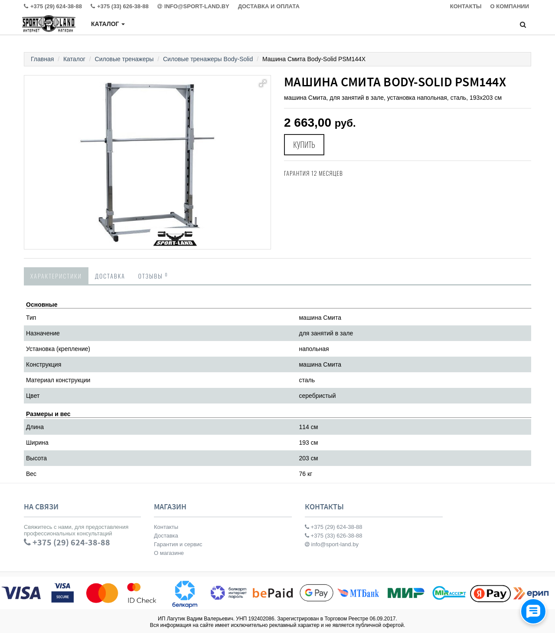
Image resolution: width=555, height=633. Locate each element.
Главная (42, 59)
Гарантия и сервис (178, 544)
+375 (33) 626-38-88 (333, 535)
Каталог (108, 23)
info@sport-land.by (332, 544)
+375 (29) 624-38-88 (333, 527)
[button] (263, 83)
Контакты (166, 527)
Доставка (110, 275)
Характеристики (56, 275)
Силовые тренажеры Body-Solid (208, 59)
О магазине (169, 553)
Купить (305, 145)
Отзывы (153, 275)
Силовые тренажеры (124, 59)
